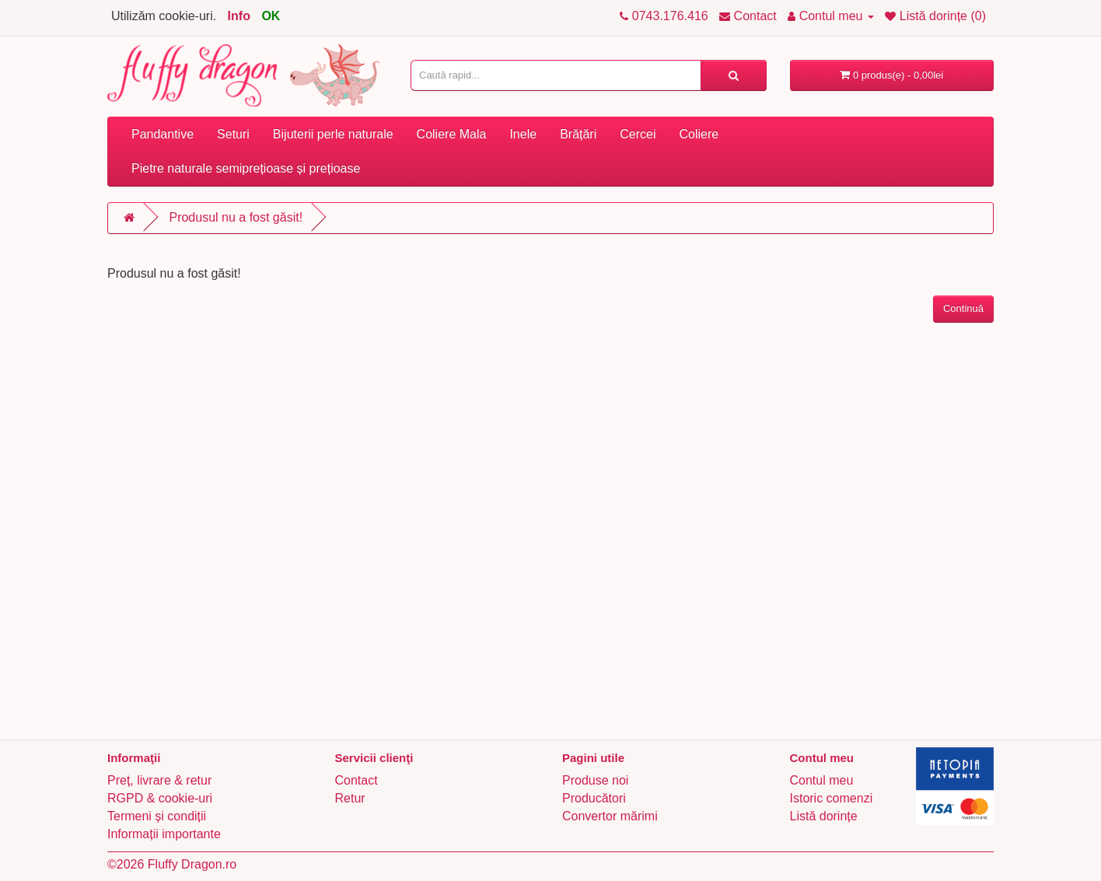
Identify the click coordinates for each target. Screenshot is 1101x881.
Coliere (698, 134)
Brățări (578, 134)
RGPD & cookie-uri (159, 798)
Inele (523, 134)
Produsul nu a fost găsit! (235, 217)
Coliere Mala (452, 134)
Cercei (637, 134)
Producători (594, 798)
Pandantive (162, 134)
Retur (350, 798)
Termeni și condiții (156, 816)
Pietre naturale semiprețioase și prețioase (245, 168)
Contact (356, 780)
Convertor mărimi (610, 816)
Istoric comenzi (831, 798)
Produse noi (595, 780)
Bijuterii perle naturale (333, 134)
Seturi (233, 134)
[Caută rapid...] (734, 75)
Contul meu (822, 780)
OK (270, 16)
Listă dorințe (824, 816)
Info (239, 16)
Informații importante (164, 834)
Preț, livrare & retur (159, 780)
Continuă (963, 308)
